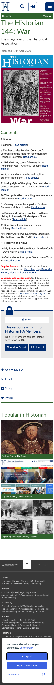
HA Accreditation (25, 595)
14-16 (23, 620)
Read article (20, 145)
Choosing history (9, 625)
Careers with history (29, 625)
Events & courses (31, 628)
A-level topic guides (10, 623)
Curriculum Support (10, 606)
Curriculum (6, 592)
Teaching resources (35, 611)
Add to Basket (16, 347)
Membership (35, 584)
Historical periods (9, 620)
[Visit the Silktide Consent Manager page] (43, 674)
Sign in (27, 319)
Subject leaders (8, 595)
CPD (15, 592)
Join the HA (37, 347)
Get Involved (37, 581)
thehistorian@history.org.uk (32, 293)
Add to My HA (12, 369)
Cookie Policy (26, 648)
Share (6, 388)
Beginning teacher (27, 592)
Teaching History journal (12, 611)
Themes (47, 637)
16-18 (31, 620)
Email (6, 379)
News (16, 581)
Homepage (6, 581)
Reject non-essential (27, 665)
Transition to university (33, 623)
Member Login (21, 584)
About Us (25, 581)
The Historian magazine (12, 637)
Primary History (8, 598)
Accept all (27, 656)
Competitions (41, 595)
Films (18, 628)
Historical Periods (33, 637)
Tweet (7, 397)
